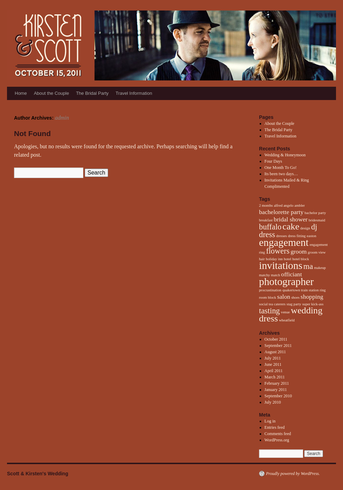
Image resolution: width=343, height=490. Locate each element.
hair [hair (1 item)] (262, 259)
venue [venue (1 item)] (285, 312)
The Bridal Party (92, 93)
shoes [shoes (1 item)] (295, 297)
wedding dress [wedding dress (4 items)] (290, 314)
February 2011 (277, 383)
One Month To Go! (281, 167)
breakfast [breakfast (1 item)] (266, 220)
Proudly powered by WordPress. (293, 473)
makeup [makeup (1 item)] (320, 268)
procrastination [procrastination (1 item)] (270, 290)
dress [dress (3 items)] (267, 234)
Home (21, 93)
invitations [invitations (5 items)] (280, 265)
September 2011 (278, 345)
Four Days (273, 161)
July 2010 (273, 402)
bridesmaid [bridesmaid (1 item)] (317, 220)
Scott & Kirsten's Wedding (37, 473)
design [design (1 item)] (305, 228)
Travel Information (133, 93)
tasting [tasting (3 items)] (269, 310)
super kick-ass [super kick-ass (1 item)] (312, 304)
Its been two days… (281, 173)
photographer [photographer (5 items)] (286, 281)
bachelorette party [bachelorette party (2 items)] (281, 211)
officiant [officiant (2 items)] (291, 274)
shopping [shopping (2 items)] (312, 296)
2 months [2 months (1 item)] (266, 205)
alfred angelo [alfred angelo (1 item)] (283, 205)
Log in (270, 421)
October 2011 (276, 339)
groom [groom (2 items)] (298, 251)
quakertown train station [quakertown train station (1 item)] (300, 290)
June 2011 (273, 364)
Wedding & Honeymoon (285, 154)
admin (62, 118)
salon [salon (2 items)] (283, 296)
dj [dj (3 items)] (314, 226)
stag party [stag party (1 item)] (294, 304)
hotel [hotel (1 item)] (287, 259)
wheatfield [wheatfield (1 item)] (287, 320)
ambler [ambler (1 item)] (299, 205)
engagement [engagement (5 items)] (284, 242)
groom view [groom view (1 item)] (317, 252)
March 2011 (275, 377)
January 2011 (276, 389)
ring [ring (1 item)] (323, 290)
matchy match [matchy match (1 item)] (269, 275)
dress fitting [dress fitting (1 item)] (297, 236)
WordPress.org (277, 440)
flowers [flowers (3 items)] (277, 251)
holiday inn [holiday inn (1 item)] (274, 259)
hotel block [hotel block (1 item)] (300, 259)
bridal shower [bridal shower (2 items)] (291, 219)
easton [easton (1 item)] (311, 236)
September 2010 (278, 395)
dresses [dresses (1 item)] (281, 236)
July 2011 (273, 358)
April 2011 (274, 370)
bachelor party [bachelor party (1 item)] (315, 213)
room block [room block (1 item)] (267, 297)
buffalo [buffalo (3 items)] (270, 226)
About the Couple (51, 93)
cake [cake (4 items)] (290, 226)
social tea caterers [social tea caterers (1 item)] (272, 304)
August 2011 (275, 351)
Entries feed (275, 427)
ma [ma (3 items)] (308, 266)
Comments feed (278, 433)
